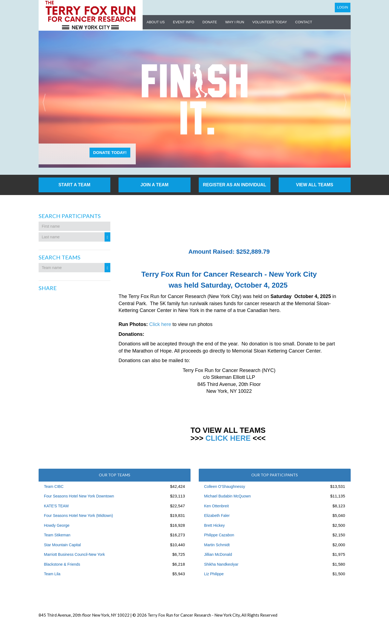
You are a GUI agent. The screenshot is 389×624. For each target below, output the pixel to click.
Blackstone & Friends (62, 564)
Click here (160, 324)
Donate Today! (109, 152)
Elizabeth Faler (217, 515)
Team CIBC (54, 486)
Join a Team (154, 184)
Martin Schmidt (217, 545)
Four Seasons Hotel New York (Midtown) (78, 515)
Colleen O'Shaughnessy (224, 486)
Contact (303, 22)
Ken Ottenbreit (216, 506)
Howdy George (57, 525)
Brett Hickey (214, 525)
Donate (210, 22)
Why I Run (234, 22)
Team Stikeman (57, 535)
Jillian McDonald (218, 554)
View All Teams (314, 184)
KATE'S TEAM (56, 506)
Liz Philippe (214, 574)
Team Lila (52, 574)
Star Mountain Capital (62, 545)
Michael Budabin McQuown (227, 496)
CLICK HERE (227, 438)
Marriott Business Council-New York (74, 554)
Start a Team (74, 184)
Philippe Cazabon (219, 535)
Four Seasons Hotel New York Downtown (79, 496)
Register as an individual (234, 184)
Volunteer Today (269, 22)
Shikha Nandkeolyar (221, 564)
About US (156, 22)
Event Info (183, 22)
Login (342, 7)
